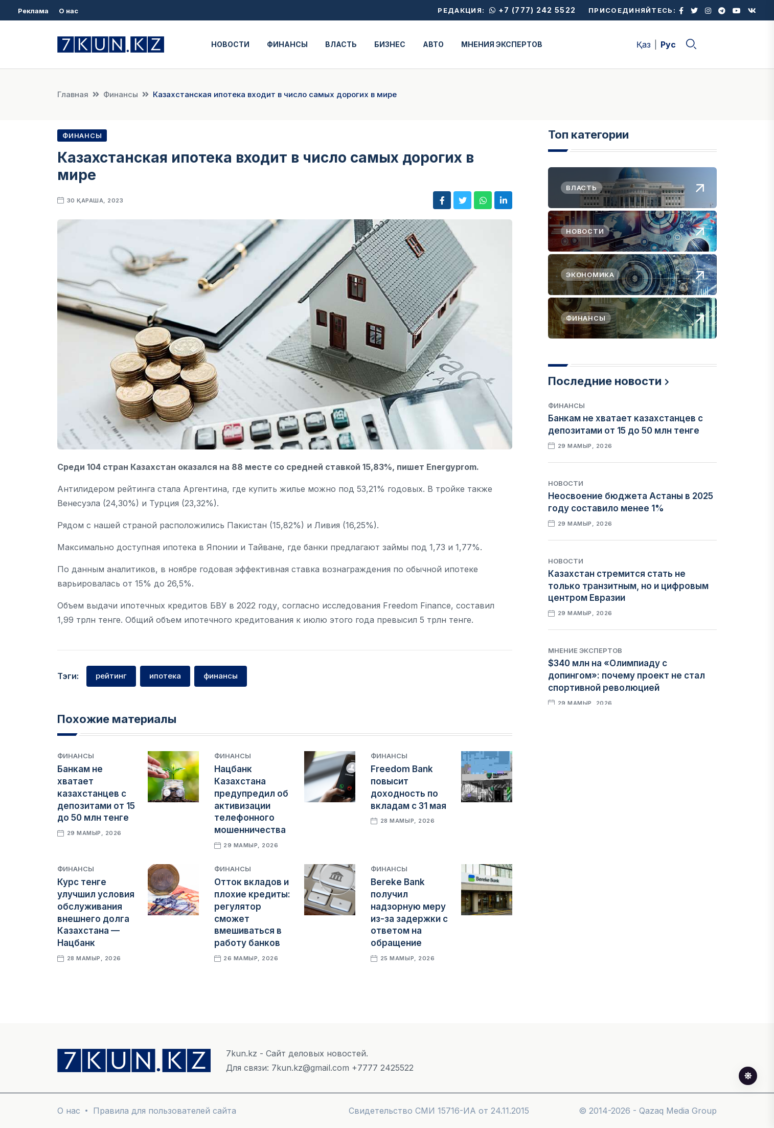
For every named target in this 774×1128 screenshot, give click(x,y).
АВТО (433, 44)
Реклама (33, 11)
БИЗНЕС (389, 44)
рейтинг (111, 676)
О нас (68, 11)
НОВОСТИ (230, 44)
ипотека (165, 676)
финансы (220, 676)
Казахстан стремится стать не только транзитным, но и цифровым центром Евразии (628, 586)
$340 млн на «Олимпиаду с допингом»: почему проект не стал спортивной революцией (626, 675)
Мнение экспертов (585, 650)
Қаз (643, 44)
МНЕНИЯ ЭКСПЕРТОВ (501, 44)
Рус (668, 44)
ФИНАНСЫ (287, 44)
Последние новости (605, 381)
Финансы (120, 94)
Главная (72, 94)
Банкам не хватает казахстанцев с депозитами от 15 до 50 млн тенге (96, 793)
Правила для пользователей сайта (164, 1111)
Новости (565, 483)
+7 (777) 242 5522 (532, 10)
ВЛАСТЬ (341, 44)
